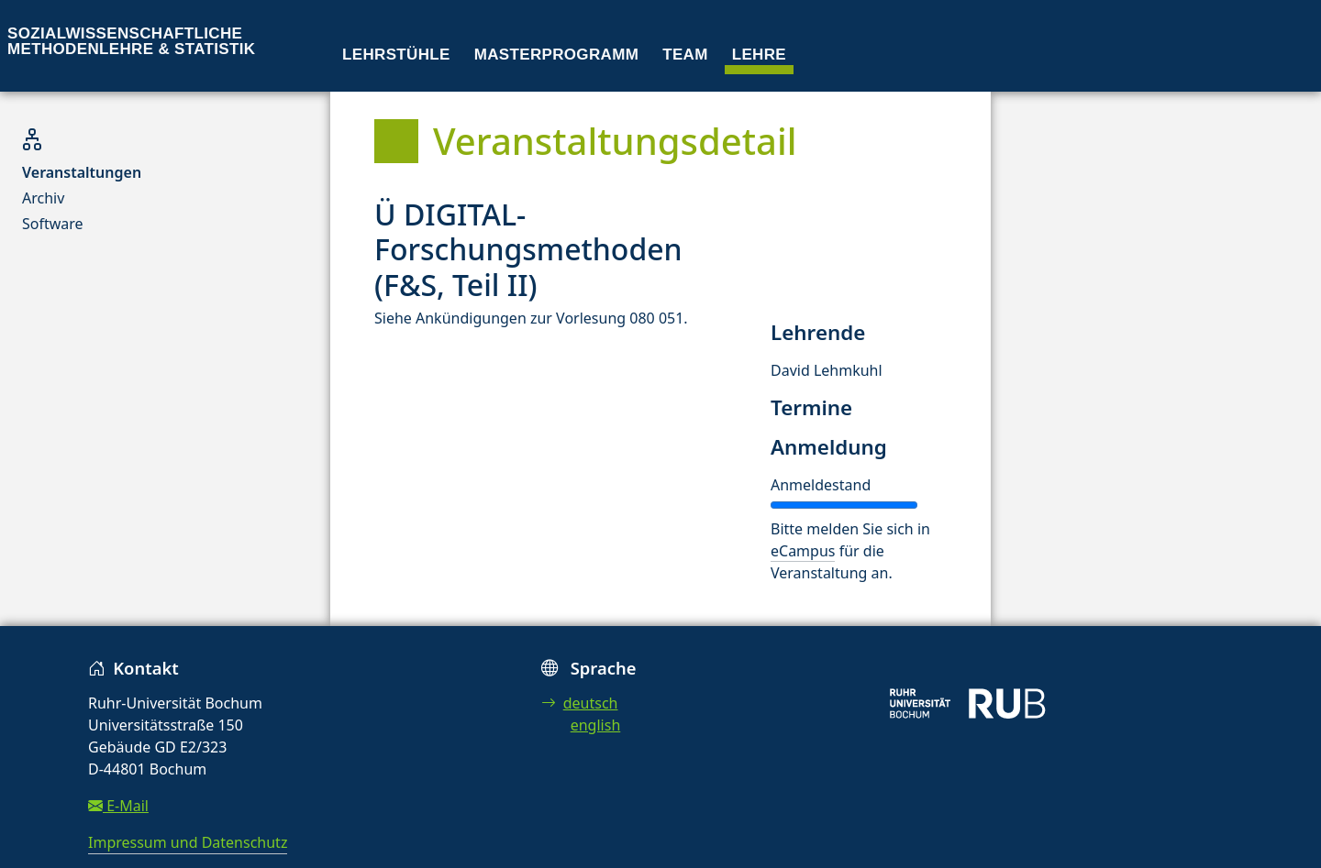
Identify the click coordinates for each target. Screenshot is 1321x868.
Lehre (759, 54)
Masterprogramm (556, 54)
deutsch (579, 703)
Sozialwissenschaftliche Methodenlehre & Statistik (131, 41)
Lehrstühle (396, 54)
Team (685, 54)
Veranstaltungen (81, 172)
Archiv (43, 198)
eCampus (803, 551)
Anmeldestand (821, 485)
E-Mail (118, 806)
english (596, 725)
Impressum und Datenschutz (187, 842)
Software (52, 224)
